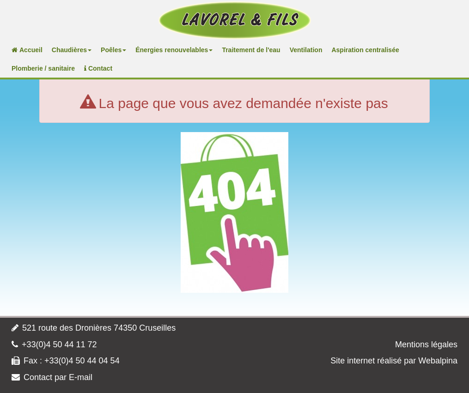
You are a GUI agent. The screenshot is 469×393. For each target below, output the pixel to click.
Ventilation (306, 50)
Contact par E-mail (58, 377)
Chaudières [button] (71, 50)
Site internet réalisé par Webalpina (393, 360)
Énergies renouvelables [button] (174, 50)
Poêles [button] (113, 50)
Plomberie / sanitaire (43, 68)
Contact (98, 68)
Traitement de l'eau (251, 50)
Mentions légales (426, 344)
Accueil (27, 50)
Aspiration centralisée (365, 50)
